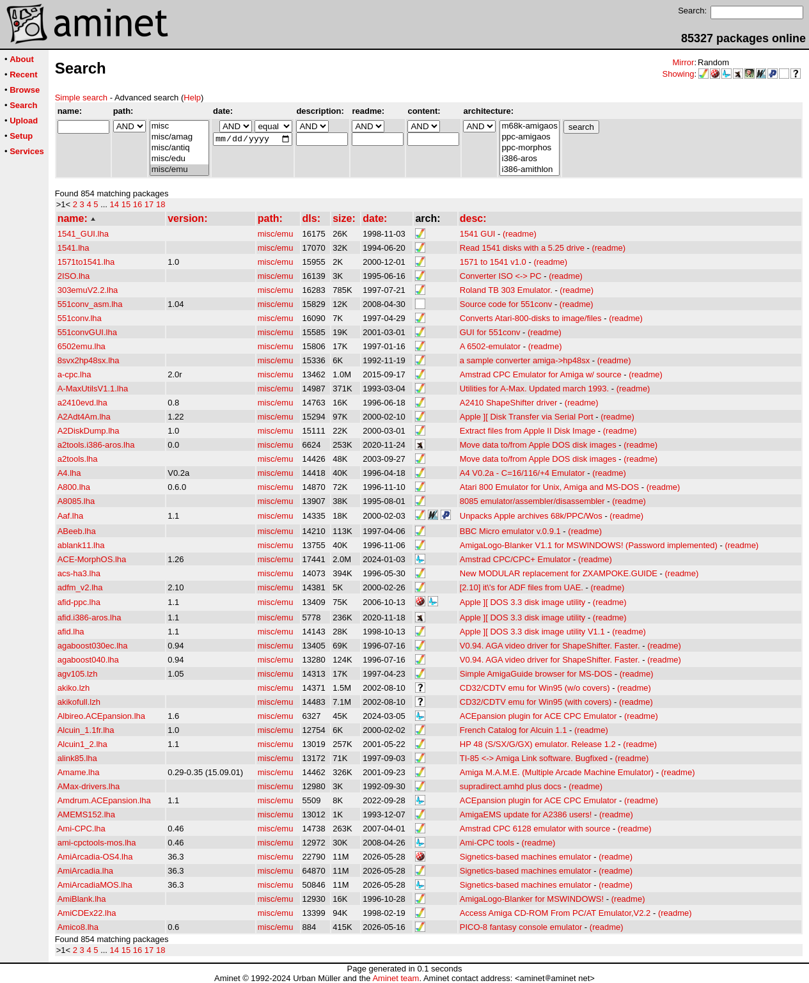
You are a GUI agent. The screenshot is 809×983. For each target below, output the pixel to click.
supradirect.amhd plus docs (511, 786)
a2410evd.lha (82, 402)
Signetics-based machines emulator (526, 856)
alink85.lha (77, 758)
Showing (679, 74)
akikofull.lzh (79, 702)
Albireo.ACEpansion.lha (101, 716)
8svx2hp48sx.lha (89, 360)
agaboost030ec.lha (93, 645)
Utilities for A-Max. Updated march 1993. (534, 388)
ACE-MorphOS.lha (92, 559)
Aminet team (395, 978)
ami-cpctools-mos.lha (97, 842)
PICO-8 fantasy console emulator (521, 927)
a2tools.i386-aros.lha (96, 445)
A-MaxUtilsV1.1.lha (93, 388)
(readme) (520, 234)
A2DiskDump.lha (89, 431)
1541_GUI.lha (83, 234)
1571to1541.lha (86, 262)
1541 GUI (478, 234)
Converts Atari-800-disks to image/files (531, 318)
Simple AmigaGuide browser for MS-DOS (536, 674)
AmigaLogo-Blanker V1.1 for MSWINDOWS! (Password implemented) (589, 545)
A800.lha (74, 487)
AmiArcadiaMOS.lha (95, 885)
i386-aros (529, 158)
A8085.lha (76, 501)
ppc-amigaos (529, 137)
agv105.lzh (78, 674)
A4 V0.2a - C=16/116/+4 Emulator (522, 473)
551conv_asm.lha (90, 304)
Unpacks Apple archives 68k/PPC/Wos (531, 516)
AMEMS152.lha (86, 814)
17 (149, 204)
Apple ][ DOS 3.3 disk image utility (523, 602)
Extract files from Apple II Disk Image (527, 431)
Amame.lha (79, 772)
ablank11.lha (81, 545)
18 (160, 204)
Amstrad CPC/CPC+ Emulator (515, 559)
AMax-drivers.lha (89, 786)
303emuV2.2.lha (88, 290)
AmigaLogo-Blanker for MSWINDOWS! (532, 899)
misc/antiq (179, 148)
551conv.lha (80, 318)
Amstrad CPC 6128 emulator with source (535, 828)
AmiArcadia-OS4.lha (95, 856)
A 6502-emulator (490, 346)
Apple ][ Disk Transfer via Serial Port (526, 416)
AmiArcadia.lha (85, 871)
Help (192, 97)
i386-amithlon (529, 169)
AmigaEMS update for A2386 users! (526, 814)
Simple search (81, 97)
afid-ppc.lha (79, 602)
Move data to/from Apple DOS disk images (538, 445)
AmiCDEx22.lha (87, 913)
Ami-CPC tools (487, 842)
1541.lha (74, 248)
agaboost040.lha (88, 660)
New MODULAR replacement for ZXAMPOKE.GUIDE (558, 573)
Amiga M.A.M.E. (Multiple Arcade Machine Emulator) (557, 772)
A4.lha (69, 473)
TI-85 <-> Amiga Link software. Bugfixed (534, 758)
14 (114, 204)
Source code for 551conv (506, 304)
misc (179, 126)
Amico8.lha (78, 927)
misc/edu (179, 158)
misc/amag (179, 137)
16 (137, 204)
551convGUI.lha (87, 332)
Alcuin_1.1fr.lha (86, 730)
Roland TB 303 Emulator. (506, 290)
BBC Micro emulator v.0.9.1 (510, 531)
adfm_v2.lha (80, 587)
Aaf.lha (70, 516)
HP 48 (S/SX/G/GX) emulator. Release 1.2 (538, 744)
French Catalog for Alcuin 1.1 (513, 730)
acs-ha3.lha (79, 573)
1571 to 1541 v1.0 (493, 262)
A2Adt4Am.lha (84, 416)
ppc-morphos (529, 148)
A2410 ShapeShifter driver (508, 402)
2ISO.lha (74, 276)
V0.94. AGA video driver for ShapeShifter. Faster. (550, 645)
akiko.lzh (74, 688)
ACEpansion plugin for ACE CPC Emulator (538, 716)
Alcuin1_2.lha (82, 744)
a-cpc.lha (74, 374)
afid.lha (71, 631)
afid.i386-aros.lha (90, 617)
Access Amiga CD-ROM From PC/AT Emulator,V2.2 (555, 913)
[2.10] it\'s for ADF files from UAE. (521, 587)
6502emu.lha (82, 346)
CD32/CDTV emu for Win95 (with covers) (536, 702)
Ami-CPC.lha (82, 828)
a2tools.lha (78, 459)
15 (126, 204)
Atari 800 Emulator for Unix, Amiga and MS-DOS (549, 487)
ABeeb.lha (77, 531)
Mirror (683, 62)
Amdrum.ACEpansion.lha (104, 800)
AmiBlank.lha (82, 899)
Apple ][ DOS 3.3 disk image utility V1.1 (532, 631)
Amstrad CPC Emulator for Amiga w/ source (541, 374)
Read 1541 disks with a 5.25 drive (522, 248)
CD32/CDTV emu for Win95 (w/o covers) (535, 688)
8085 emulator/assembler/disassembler (532, 501)
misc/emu (179, 169)
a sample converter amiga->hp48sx (525, 360)
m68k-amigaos (529, 126)
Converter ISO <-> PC (501, 276)
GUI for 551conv (490, 332)
